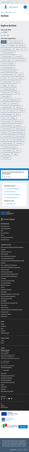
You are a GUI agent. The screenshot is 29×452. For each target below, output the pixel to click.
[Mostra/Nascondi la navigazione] (1, 7)
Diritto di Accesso (5, 269)
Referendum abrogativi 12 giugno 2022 (10, 294)
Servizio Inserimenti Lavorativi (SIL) (9, 303)
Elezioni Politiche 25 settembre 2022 (9, 274)
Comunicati (3, 326)
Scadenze (3, 330)
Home (2, 12)
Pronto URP (5, 370)
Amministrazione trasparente (8, 382)
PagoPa (2, 287)
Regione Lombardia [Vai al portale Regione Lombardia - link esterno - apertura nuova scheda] (6, 2)
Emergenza (3, 278)
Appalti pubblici (4, 254)
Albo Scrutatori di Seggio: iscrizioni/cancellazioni (12, 247)
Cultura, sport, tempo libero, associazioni (10, 267)
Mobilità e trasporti (5, 285)
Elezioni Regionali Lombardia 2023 (9, 276)
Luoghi (2, 340)
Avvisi (2, 328)
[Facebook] (4, 398)
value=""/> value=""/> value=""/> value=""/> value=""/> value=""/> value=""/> (6, 32)
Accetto (20, 449)
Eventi (2, 343)
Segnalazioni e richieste (6, 298)
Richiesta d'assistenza (6, 380)
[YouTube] (9, 398)
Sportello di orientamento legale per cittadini (11, 309)
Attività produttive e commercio (8, 256)
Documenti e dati (5, 239)
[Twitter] (6, 398)
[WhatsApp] (1, 398)
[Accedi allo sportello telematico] (21, 2)
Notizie (10, 12)
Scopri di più (23, 427)
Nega (25, 449)
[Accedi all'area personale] (26, 2)
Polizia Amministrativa (6, 289)
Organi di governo (5, 226)
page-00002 (4, 301)
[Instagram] (11, 398)
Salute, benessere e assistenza (8, 296)
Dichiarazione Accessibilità (7, 391)
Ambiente (3, 249)
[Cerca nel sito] (25, 7)
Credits (2, 405)
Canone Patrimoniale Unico (7, 258)
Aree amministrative (6, 228)
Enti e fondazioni (5, 233)
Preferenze (13, 449)
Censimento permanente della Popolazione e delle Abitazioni (12, 262)
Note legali (3, 389)
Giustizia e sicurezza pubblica (8, 280)
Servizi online (4, 305)
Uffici (2, 230)
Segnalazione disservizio (6, 378)
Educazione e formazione (7, 272)
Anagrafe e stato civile (6, 251)
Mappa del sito (4, 407)
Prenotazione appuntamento (7, 375)
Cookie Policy (4, 387)
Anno (4, 32)
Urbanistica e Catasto (6, 314)
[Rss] (14, 398)
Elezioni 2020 (4, 316)
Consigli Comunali (5, 333)
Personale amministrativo (7, 237)
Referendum (4, 292)
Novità (6, 12)
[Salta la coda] (12, 2)
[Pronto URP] (16, 2)
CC (1, 404)
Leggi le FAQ (4, 373)
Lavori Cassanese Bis (6, 283)
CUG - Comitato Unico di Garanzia (9, 265)
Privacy (2, 384)
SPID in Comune (4, 307)
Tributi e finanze (4, 312)
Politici (2, 235)
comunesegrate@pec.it (6, 367)
